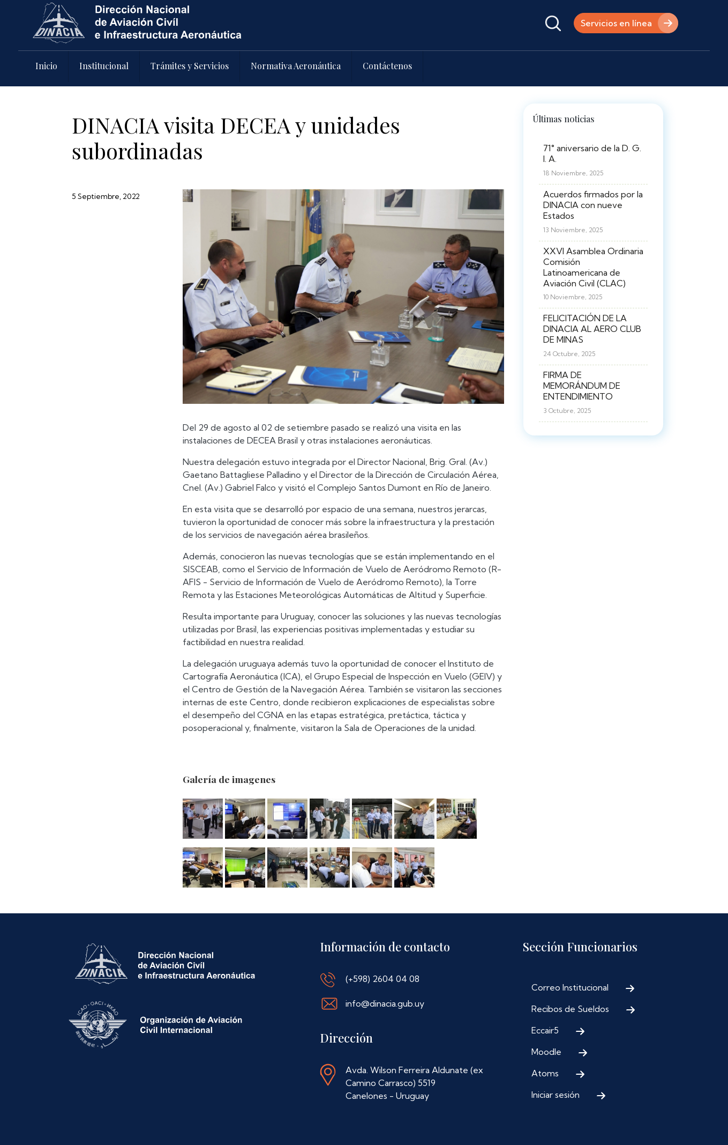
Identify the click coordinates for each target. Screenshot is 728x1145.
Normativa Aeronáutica (296, 65)
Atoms (545, 1073)
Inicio (46, 65)
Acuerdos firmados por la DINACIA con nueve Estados (593, 205)
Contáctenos (387, 65)
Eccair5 (545, 1030)
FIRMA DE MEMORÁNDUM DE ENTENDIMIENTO (581, 386)
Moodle (546, 1051)
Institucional (104, 65)
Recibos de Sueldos (570, 1008)
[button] (203, 821)
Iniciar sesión (555, 1094)
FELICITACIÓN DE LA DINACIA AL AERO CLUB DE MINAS (592, 329)
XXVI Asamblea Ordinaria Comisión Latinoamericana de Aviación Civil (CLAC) (593, 267)
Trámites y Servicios (190, 65)
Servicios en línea (616, 23)
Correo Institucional (570, 987)
